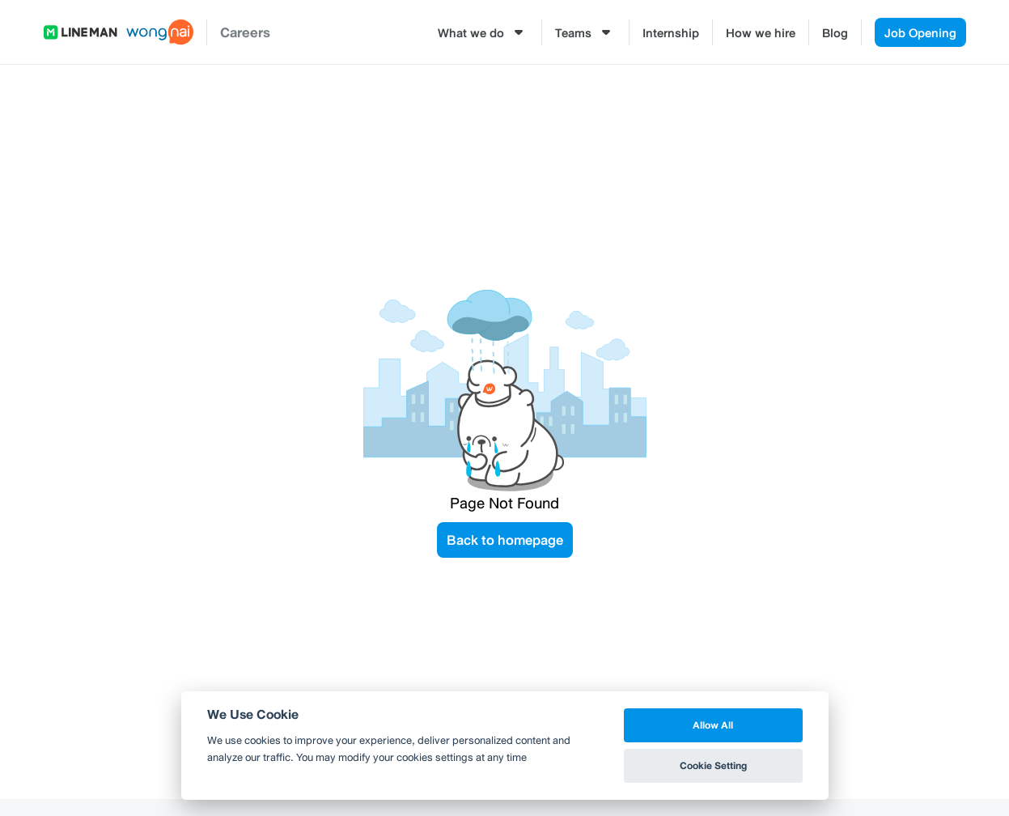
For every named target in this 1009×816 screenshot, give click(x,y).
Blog (835, 32)
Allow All (713, 725)
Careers (245, 32)
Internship (670, 32)
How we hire (760, 32)
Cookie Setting (713, 765)
